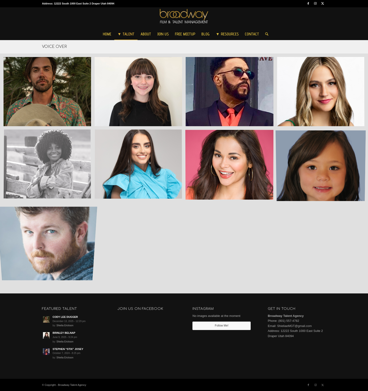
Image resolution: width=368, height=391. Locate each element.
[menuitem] (107, 34)
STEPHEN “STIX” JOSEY (68, 349)
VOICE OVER (54, 47)
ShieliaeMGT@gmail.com (294, 326)
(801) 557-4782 (288, 321)
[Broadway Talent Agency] (184, 17)
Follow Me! (221, 325)
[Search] (265, 34)
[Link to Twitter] (322, 3)
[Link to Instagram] (315, 3)
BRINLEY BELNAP (64, 332)
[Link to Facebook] (308, 3)
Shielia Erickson (64, 325)
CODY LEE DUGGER (65, 316)
